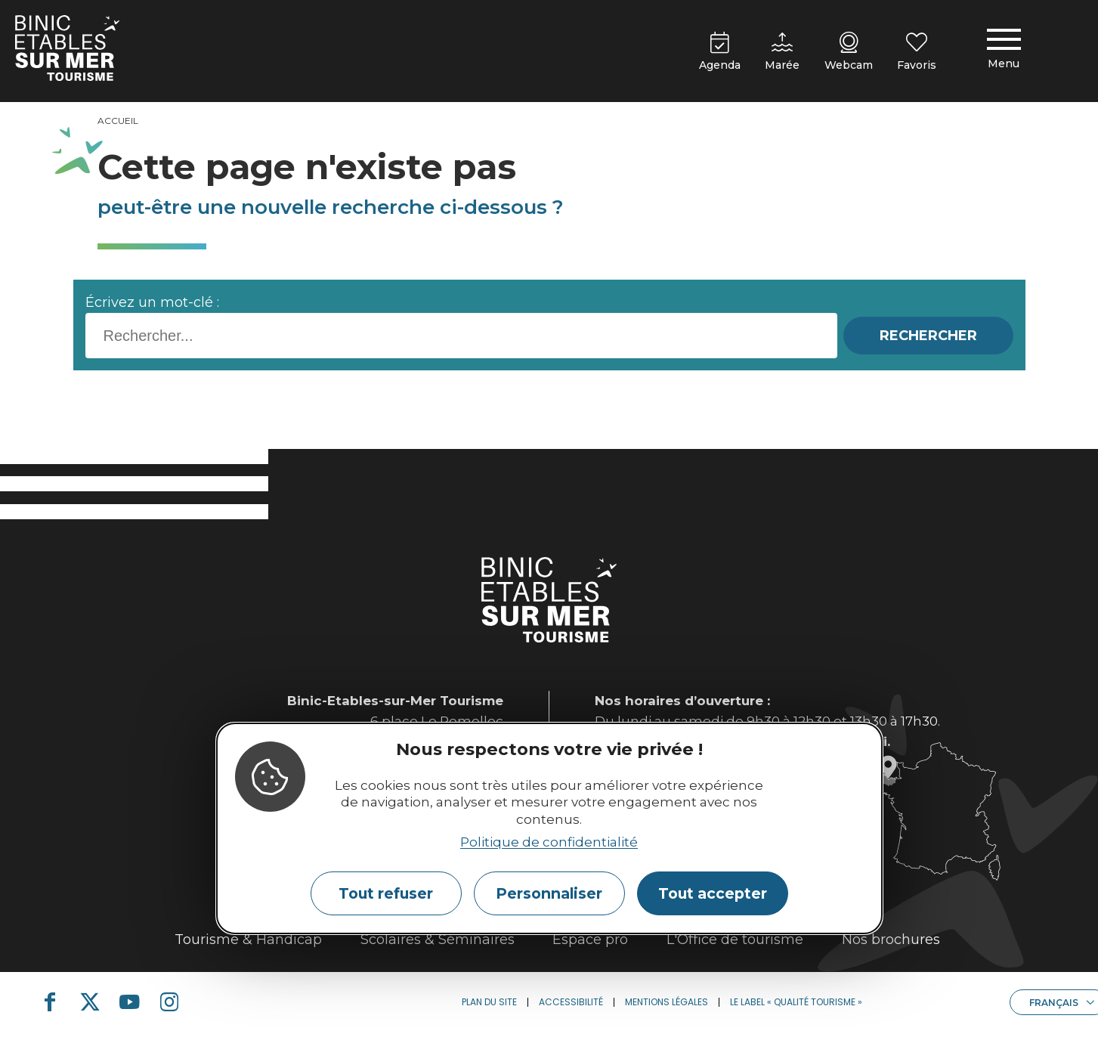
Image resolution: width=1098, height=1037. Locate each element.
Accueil (117, 120)
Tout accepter (712, 893)
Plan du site (489, 1001)
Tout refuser (386, 893)
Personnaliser (549, 893)
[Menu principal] (1003, 51)
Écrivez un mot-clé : (152, 302)
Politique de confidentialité (549, 842)
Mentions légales (666, 1001)
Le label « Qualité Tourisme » (796, 1001)
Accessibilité (571, 1001)
